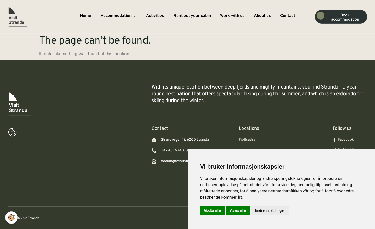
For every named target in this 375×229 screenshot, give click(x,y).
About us (262, 16)
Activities (155, 16)
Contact (287, 16)
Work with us (232, 16)
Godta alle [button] (212, 210)
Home (85, 16)
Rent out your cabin (192, 16)
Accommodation (119, 16)
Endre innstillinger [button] (270, 210)
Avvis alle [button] (238, 210)
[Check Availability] (341, 17)
